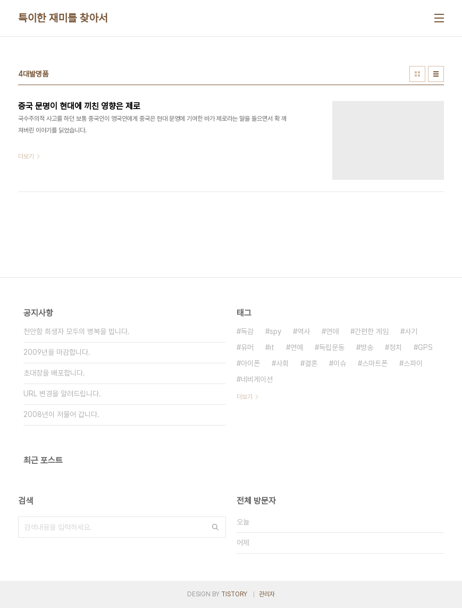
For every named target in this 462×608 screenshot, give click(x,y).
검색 (215, 527)
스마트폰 (375, 363)
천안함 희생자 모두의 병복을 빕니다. (76, 331)
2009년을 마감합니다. (56, 352)
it (272, 347)
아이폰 (250, 363)
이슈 (339, 363)
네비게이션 (257, 379)
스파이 (413, 363)
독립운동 (332, 347)
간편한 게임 (372, 331)
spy (275, 331)
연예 (296, 347)
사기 (411, 331)
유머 (247, 347)
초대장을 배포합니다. (54, 373)
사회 (282, 363)
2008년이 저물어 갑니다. (61, 414)
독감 (247, 331)
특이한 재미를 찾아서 (63, 18)
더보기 (245, 397)
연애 (332, 331)
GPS (425, 347)
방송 (366, 347)
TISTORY (234, 594)
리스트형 (436, 74)
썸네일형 (417, 74)
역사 (303, 331)
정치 (395, 347)
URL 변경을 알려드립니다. (62, 393)
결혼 (311, 363)
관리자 (267, 594)
